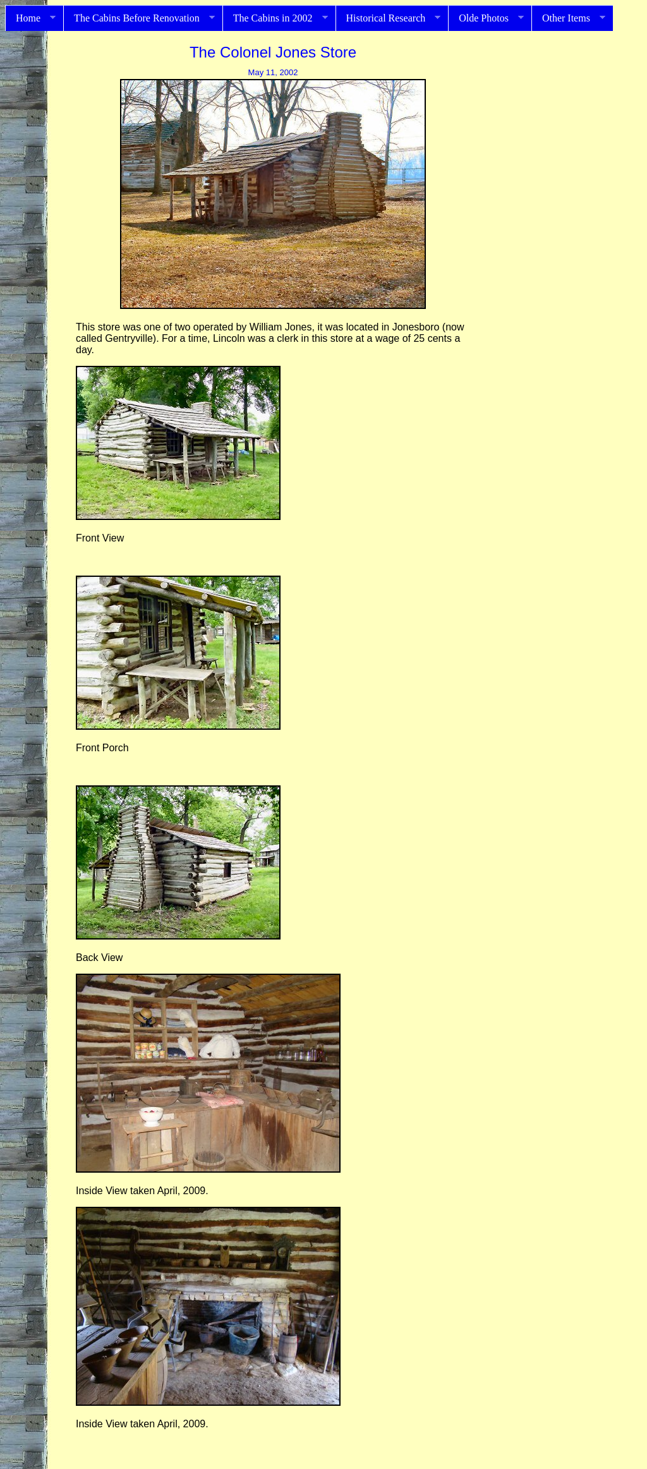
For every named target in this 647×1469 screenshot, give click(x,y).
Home (30, 18)
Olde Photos (486, 18)
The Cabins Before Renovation (139, 18)
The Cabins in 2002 (275, 18)
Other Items (568, 18)
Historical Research (388, 18)
